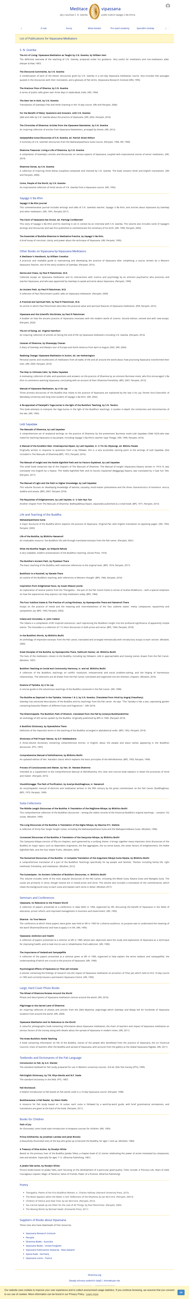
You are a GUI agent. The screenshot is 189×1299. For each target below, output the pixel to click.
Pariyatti (30, 1237)
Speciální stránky (145, 28)
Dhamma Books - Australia (39, 1241)
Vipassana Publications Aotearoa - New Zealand (50, 1249)
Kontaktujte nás (112, 1280)
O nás (44, 28)
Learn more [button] (92, 1294)
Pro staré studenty (120, 28)
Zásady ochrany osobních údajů (85, 1280)
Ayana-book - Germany (37, 1254)
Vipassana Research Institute (41, 1233)
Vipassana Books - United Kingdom (43, 1245)
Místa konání (94, 28)
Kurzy (69, 28)
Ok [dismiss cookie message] (181, 1292)
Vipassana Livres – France (39, 1258)
